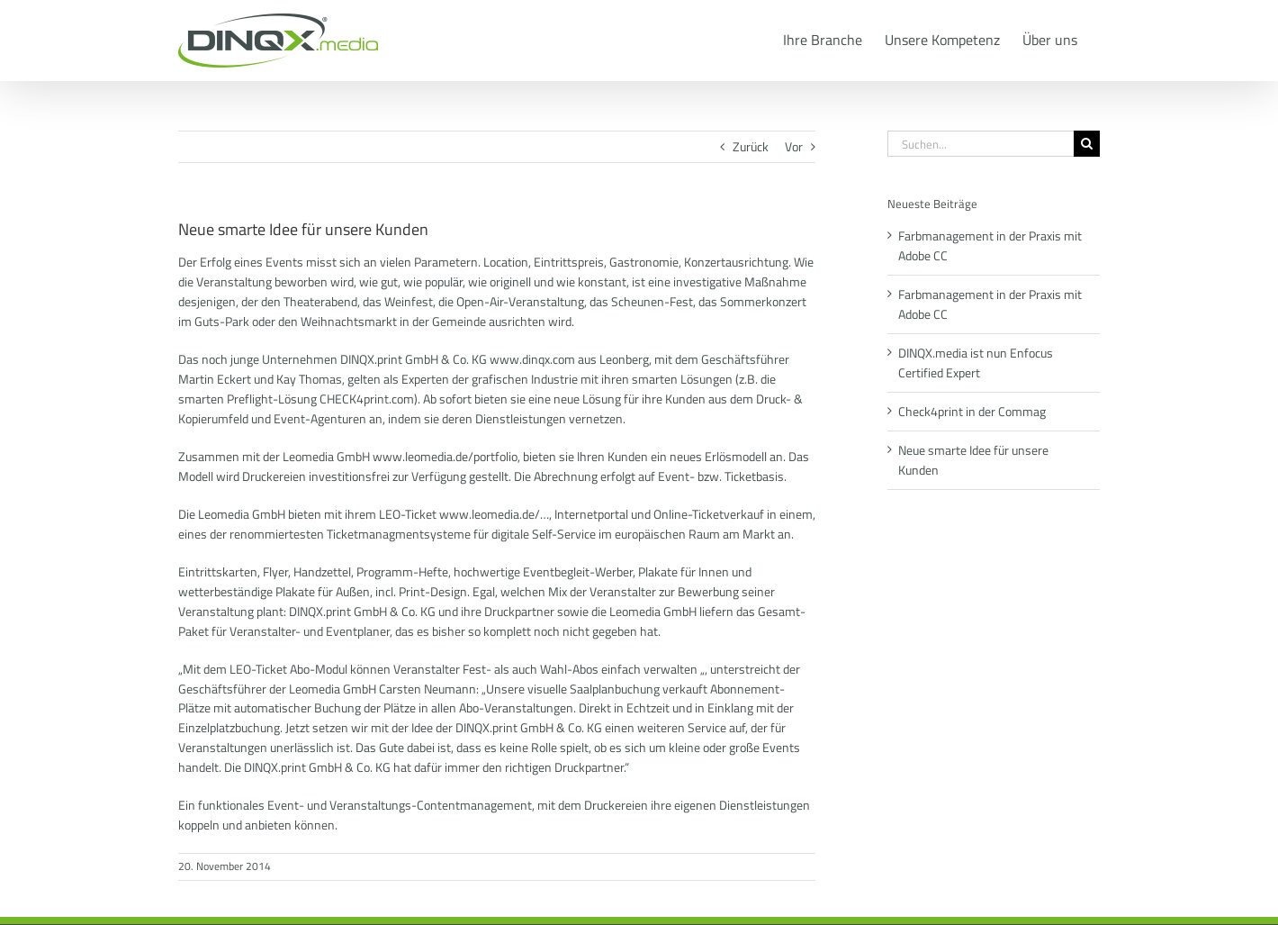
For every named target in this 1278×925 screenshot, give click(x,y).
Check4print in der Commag (972, 411)
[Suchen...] (980, 144)
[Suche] (1087, 144)
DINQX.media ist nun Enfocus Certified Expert (975, 362)
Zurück (751, 146)
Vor (794, 146)
